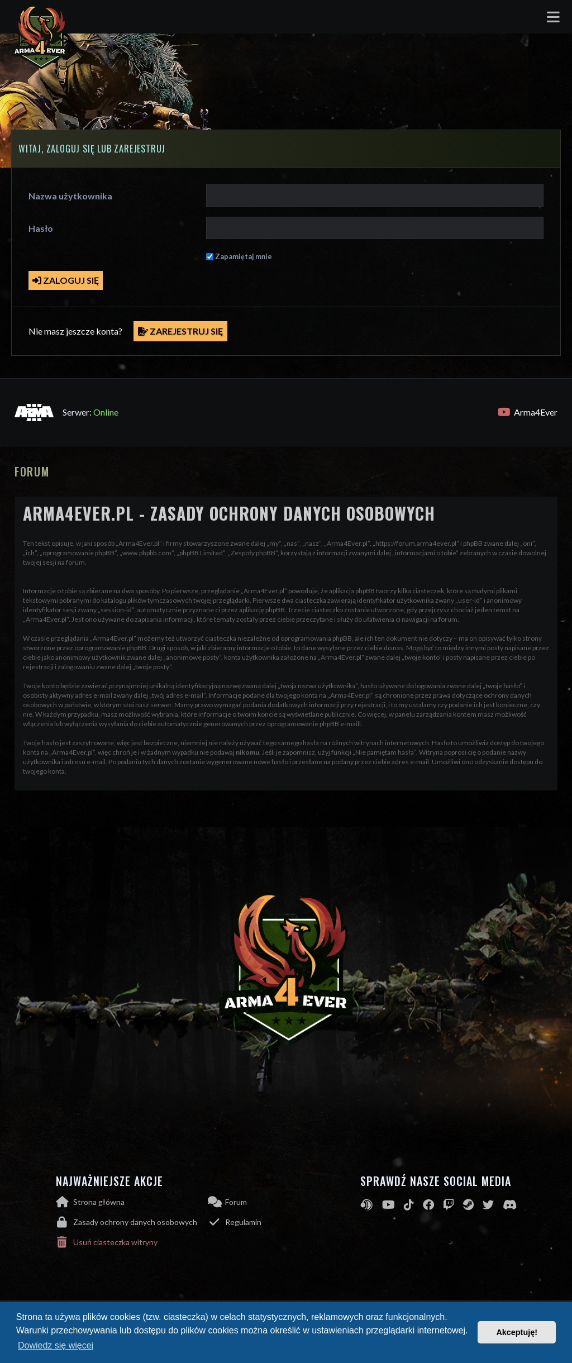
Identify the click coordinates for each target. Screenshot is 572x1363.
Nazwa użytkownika (70, 195)
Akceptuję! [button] (516, 1332)
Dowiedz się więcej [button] (55, 1345)
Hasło (40, 228)
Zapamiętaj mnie (243, 256)
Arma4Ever (527, 412)
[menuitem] (132, 1222)
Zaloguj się (65, 280)
